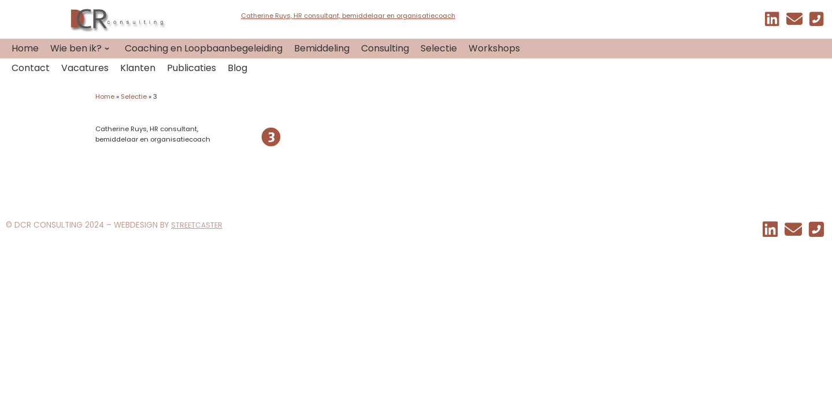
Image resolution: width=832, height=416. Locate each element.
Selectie (134, 96)
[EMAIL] (794, 21)
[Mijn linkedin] (772, 21)
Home (104, 96)
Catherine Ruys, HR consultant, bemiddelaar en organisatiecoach (348, 15)
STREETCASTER (196, 225)
